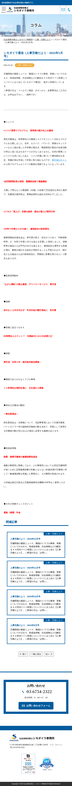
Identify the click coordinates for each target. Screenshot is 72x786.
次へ (48, 654)
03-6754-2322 (39, 691)
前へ (24, 654)
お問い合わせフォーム (38, 705)
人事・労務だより (24, 65)
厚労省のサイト (59, 160)
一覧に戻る (36, 654)
